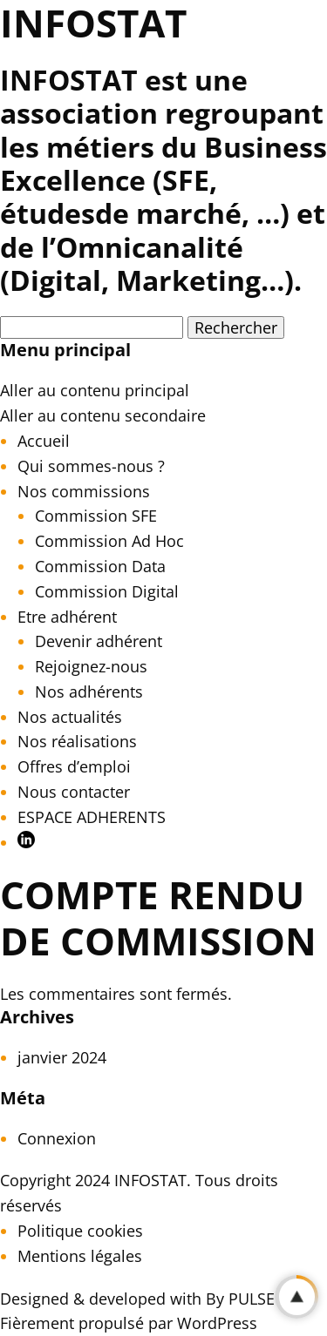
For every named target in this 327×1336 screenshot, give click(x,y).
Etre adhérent (67, 616)
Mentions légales (79, 1255)
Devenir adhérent (98, 641)
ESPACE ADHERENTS (91, 816)
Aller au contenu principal (94, 390)
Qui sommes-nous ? (91, 465)
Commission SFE (96, 515)
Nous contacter (73, 791)
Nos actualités (69, 716)
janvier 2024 (61, 1057)
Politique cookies (80, 1230)
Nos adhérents (89, 691)
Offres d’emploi (74, 766)
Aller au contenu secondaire (103, 415)
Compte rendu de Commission (158, 917)
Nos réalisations (77, 741)
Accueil (43, 440)
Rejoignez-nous (91, 666)
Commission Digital (107, 591)
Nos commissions (83, 491)
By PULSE (240, 1298)
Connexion (56, 1138)
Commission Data (100, 566)
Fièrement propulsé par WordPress (128, 1322)
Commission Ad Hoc (109, 540)
